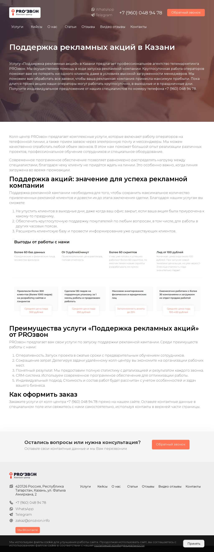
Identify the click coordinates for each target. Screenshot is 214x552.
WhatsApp (102, 9)
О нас (52, 27)
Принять (193, 544)
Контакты (138, 27)
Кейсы (36, 27)
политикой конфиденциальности (119, 545)
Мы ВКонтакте (28, 530)
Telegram (101, 15)
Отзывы (88, 27)
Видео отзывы (112, 27)
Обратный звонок (186, 12)
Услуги (17, 27)
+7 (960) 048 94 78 (140, 12)
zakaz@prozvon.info (32, 521)
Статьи (70, 27)
